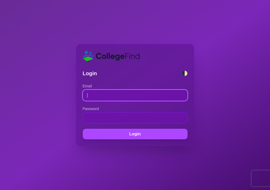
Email (87, 86)
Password (91, 109)
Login (135, 134)
